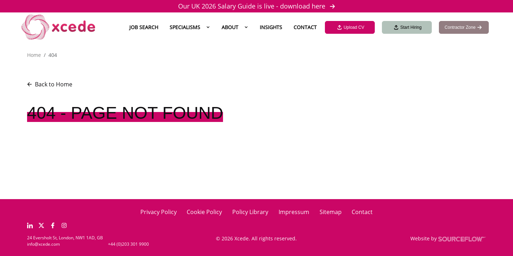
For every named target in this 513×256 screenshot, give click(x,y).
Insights (271, 27)
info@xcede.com (43, 244)
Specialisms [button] (185, 27)
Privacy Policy (158, 212)
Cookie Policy (204, 212)
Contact (305, 27)
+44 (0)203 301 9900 (128, 244)
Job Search (143, 27)
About (230, 27)
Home (34, 55)
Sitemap (331, 212)
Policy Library (250, 212)
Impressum (294, 212)
